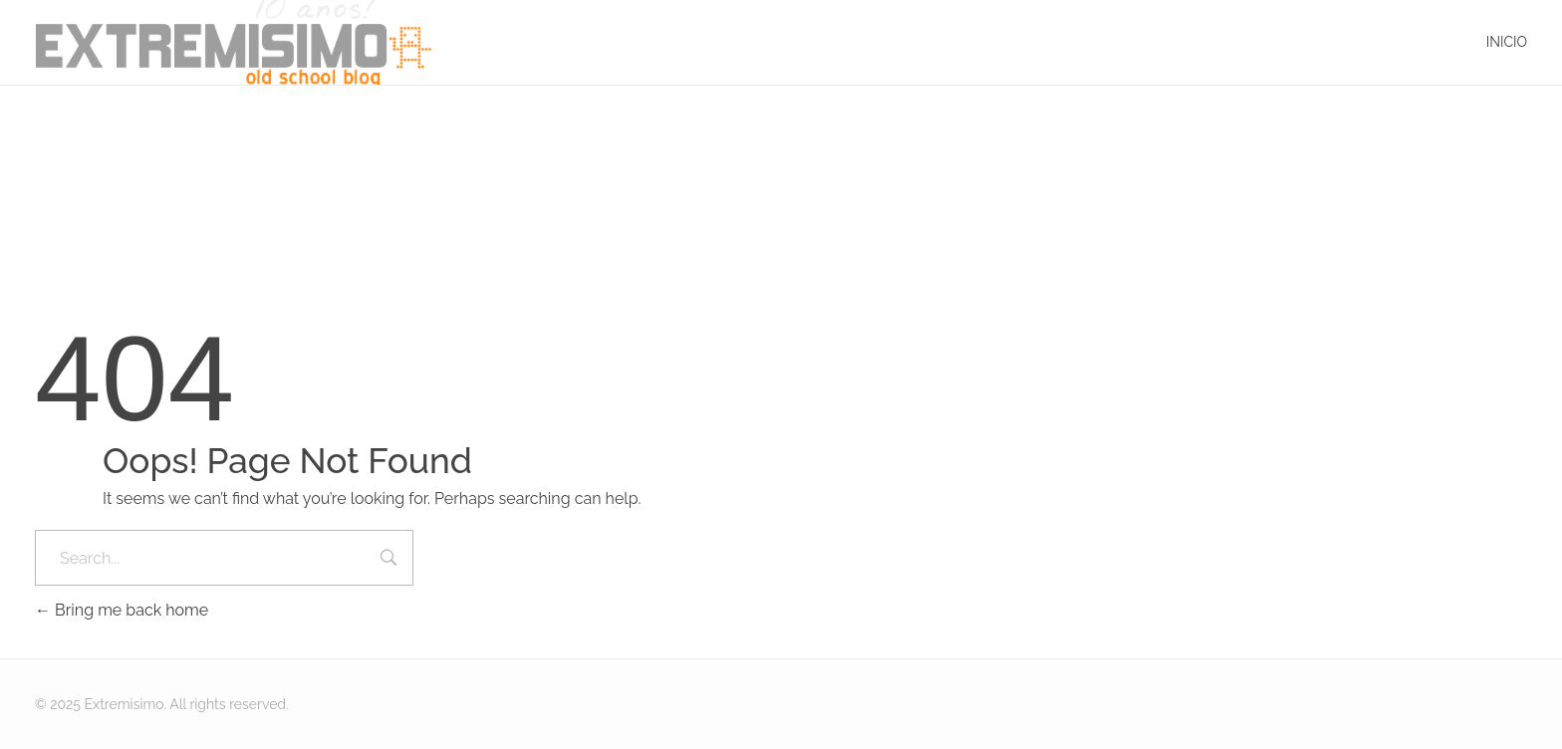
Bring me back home (121, 610)
